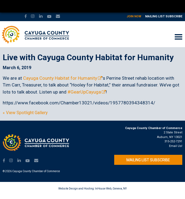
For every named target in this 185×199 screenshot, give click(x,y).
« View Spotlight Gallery (25, 113)
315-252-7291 (173, 141)
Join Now (134, 16)
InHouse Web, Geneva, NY (111, 188)
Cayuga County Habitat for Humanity (60, 78)
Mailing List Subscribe (163, 16)
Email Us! (175, 146)
